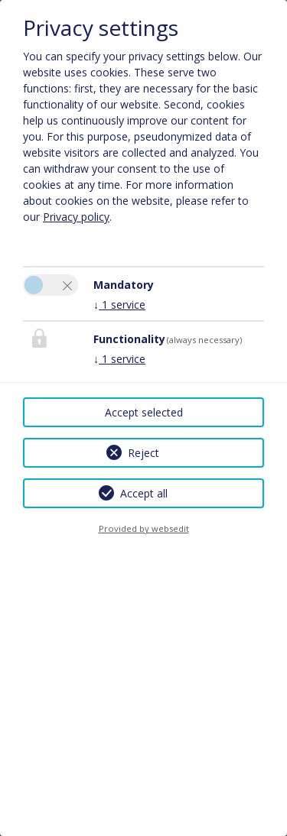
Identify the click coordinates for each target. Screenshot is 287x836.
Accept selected (144, 412)
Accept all (144, 493)
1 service (119, 304)
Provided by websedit (144, 528)
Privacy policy (76, 216)
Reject (143, 453)
